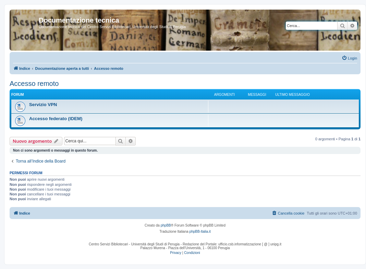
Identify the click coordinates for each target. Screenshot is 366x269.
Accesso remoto (34, 83)
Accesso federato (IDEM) (55, 118)
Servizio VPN (43, 104)
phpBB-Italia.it (200, 231)
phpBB (166, 225)
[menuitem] (349, 58)
